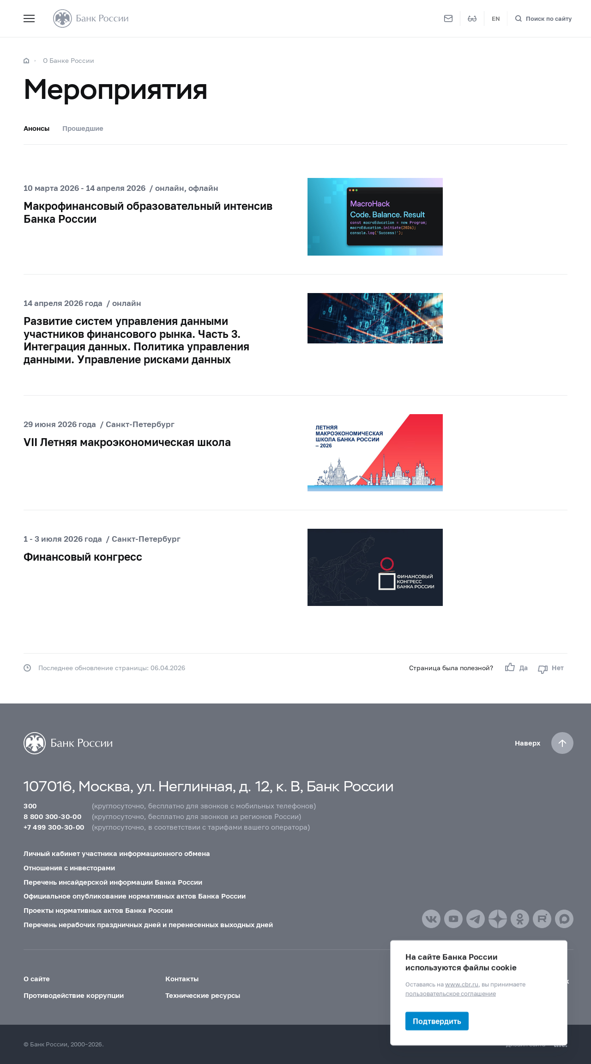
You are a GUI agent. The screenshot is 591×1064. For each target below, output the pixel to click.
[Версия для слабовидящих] (472, 18)
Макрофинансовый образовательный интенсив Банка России (148, 212)
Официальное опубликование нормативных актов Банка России (135, 896)
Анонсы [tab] (36, 128)
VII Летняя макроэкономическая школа (127, 441)
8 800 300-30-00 (52, 816)
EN (496, 18)
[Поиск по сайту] (543, 18)
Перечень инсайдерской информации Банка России (113, 882)
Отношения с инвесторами (69, 867)
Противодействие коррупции (74, 995)
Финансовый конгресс (83, 556)
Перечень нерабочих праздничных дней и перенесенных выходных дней (148, 924)
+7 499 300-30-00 (54, 827)
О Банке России (68, 60)
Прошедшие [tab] (82, 128)
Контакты (182, 978)
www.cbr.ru (461, 984)
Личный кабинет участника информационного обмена (117, 853)
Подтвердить (437, 1020)
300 (30, 805)
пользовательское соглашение (450, 993)
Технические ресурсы (202, 995)
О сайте (37, 978)
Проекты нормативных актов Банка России (98, 910)
